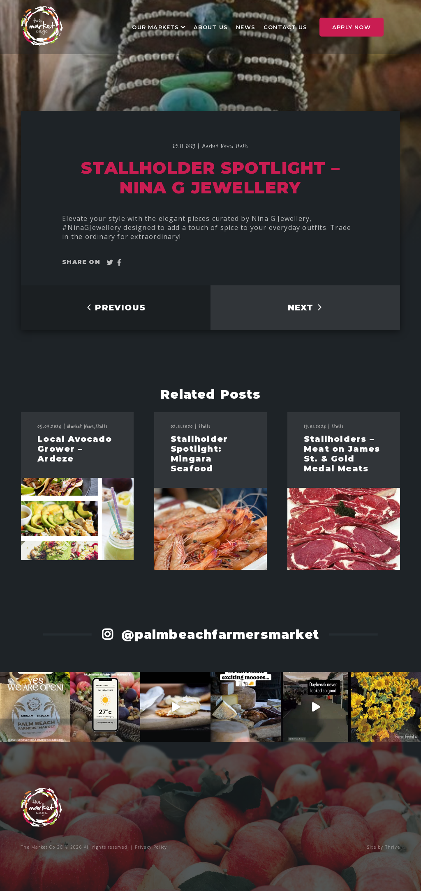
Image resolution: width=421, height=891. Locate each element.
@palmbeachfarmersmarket (218, 634)
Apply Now (351, 27)
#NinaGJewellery (92, 227)
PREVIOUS (116, 307)
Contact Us (285, 27)
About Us (211, 27)
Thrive (392, 847)
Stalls (242, 145)
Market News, (219, 145)
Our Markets (155, 27)
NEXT (305, 307)
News (245, 27)
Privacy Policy (151, 847)
